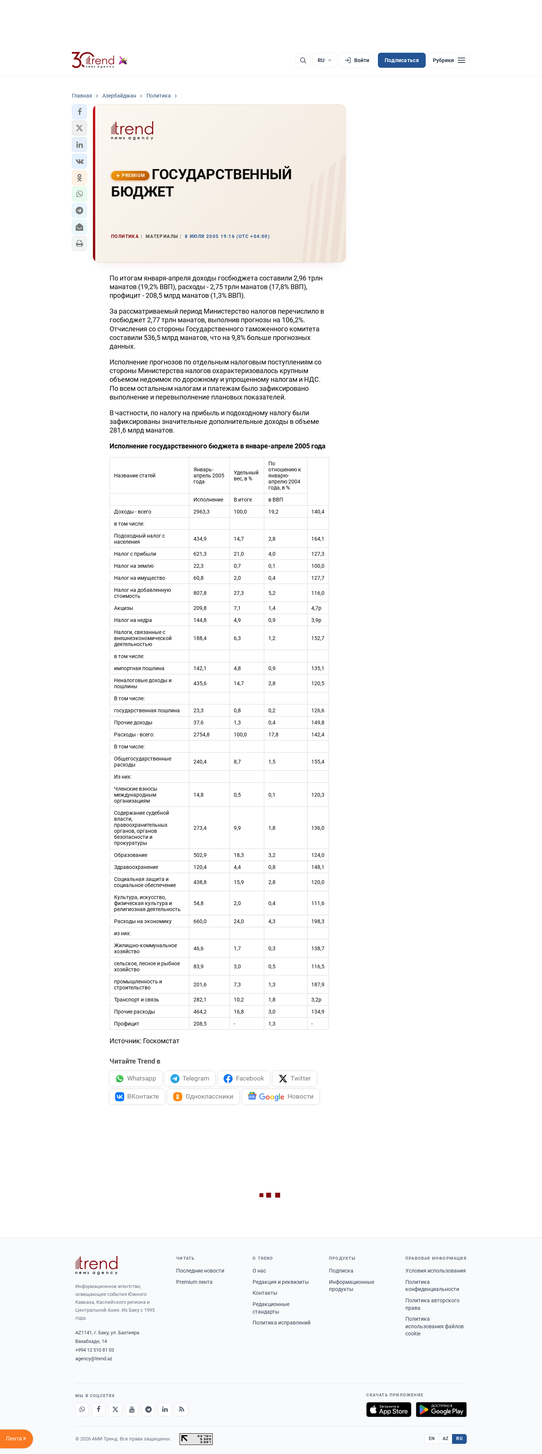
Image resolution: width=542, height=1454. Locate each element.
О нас (259, 1271)
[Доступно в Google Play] (441, 1409)
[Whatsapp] (82, 1409)
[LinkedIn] (165, 1409)
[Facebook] (98, 1409)
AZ (446, 1438)
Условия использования (435, 1271)
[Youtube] (132, 1409)
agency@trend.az (93, 1358)
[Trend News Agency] (96, 1265)
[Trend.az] (100, 60)
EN (432, 1438)
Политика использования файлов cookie (434, 1326)
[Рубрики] (449, 60)
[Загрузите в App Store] (388, 1409)
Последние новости (200, 1271)
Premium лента (194, 1282)
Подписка (341, 1271)
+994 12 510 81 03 (94, 1350)
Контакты (265, 1293)
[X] (115, 1409)
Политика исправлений (282, 1323)
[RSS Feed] (181, 1409)
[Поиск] (303, 60)
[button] (79, 112)
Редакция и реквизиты (281, 1282)
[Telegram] (148, 1409)
